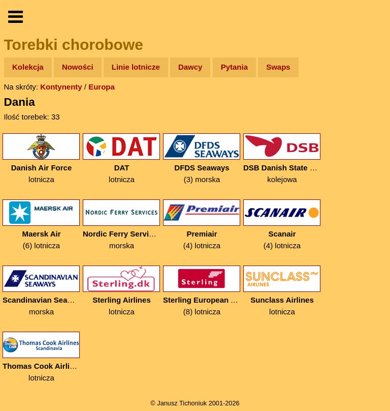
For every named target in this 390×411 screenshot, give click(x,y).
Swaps (278, 67)
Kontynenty (61, 86)
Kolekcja (28, 67)
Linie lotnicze (136, 67)
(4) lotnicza (201, 224)
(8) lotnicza (201, 291)
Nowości (77, 67)
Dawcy (190, 67)
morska (121, 224)
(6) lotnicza (41, 224)
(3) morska (201, 158)
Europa (101, 86)
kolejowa (282, 158)
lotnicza (41, 158)
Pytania (234, 67)
